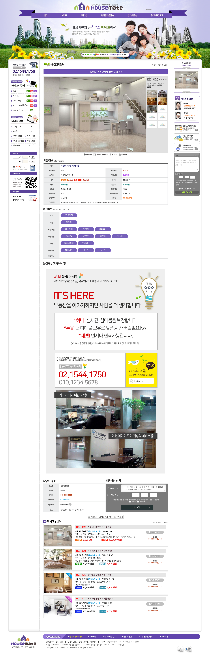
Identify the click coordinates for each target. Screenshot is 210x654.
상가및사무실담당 (190, 108)
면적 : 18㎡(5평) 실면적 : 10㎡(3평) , (88, 558)
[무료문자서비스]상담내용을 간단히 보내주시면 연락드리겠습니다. (186, 164)
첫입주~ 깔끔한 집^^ (82, 585)
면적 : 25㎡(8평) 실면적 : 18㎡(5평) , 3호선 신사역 (92, 582)
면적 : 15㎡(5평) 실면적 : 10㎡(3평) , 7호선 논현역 (92, 534)
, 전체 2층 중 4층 (93, 531)
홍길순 (186, 113)
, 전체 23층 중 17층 (94, 579)
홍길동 (186, 103)
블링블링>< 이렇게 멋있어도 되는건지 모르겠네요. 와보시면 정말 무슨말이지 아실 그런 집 (105, 537)
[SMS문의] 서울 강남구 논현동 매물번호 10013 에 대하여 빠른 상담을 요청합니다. (145, 488)
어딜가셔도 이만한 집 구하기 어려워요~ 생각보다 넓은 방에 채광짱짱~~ (99, 561)
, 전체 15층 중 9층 (94, 555)
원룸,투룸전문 (188, 118)
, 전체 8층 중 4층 (93, 603)
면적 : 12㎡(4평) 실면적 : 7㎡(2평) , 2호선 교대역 (92, 606)
